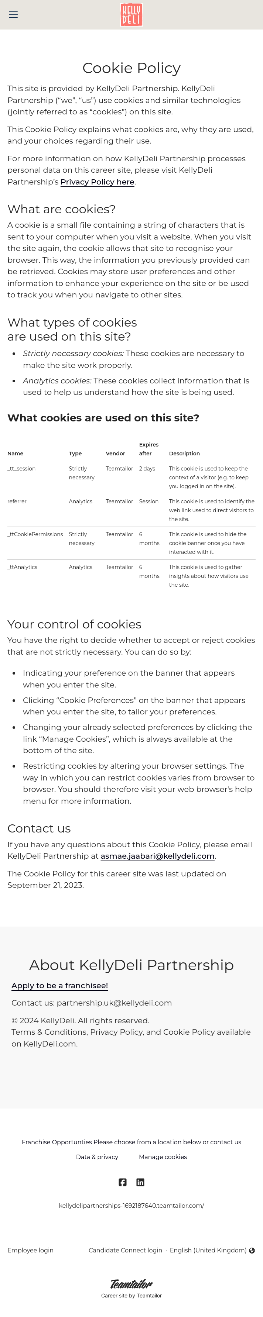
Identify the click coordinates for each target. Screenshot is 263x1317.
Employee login (30, 1250)
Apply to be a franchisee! (59, 985)
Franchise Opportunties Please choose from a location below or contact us (131, 1142)
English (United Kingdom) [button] (213, 1251)
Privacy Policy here (97, 181)
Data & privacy (97, 1157)
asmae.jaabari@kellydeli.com (157, 856)
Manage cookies (163, 1157)
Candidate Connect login (126, 1250)
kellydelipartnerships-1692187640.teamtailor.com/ (131, 1205)
